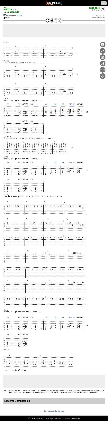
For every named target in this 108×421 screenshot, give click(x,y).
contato (77, 418)
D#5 (56, 104)
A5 (8, 104)
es (66, 418)
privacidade (59, 418)
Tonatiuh (101, 17)
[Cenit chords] (59, 411)
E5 (63, 104)
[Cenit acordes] (49, 411)
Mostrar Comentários (17, 400)
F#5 (70, 104)
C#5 (47, 104)
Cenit (8, 8)
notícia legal (49, 418)
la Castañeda (11, 12)
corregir (19, 15)
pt (72, 418)
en (69, 418)
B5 (32, 104)
